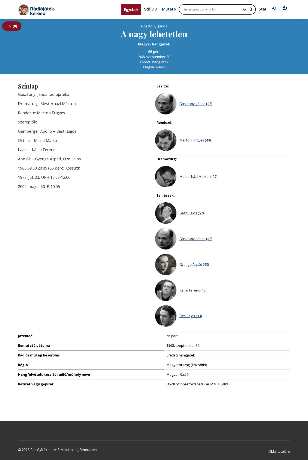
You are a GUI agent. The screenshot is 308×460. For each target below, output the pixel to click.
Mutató (169, 9)
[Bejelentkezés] (274, 8)
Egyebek (131, 9)
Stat (263, 9)
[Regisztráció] (285, 8)
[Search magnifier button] (251, 9)
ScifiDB (150, 9)
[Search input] (212, 9)
